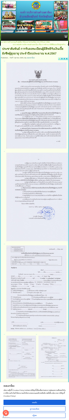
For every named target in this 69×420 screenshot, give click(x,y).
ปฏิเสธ (34, 415)
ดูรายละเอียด (34, 409)
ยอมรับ (34, 402)
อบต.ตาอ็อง (31, 58)
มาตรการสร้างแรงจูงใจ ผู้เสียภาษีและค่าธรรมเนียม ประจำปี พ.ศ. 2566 (26, 42)
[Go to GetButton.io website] (6, 417)
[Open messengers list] (6, 413)
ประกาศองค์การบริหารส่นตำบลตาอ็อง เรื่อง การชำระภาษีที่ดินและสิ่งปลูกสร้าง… (40, 44)
